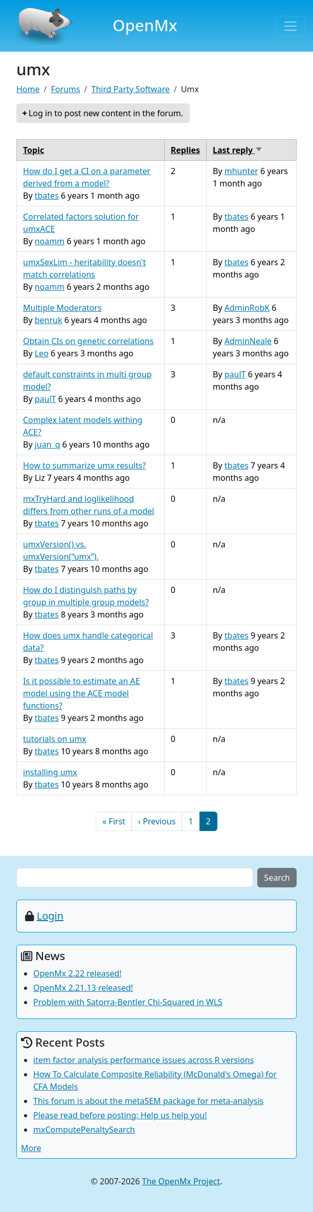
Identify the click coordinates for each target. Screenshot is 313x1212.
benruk (48, 320)
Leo (42, 353)
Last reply (238, 150)
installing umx (50, 772)
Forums (65, 89)
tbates (47, 195)
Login (50, 916)
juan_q (47, 444)
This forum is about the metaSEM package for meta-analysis (148, 1101)
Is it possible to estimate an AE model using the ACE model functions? (81, 693)
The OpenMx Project (181, 1181)
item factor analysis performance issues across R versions (143, 1060)
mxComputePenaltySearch (84, 1129)
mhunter (241, 171)
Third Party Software (131, 89)
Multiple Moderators (62, 307)
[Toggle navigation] (290, 26)
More (31, 1148)
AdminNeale (248, 341)
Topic (33, 150)
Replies (185, 150)
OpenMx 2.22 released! (77, 973)
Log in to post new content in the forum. (106, 113)
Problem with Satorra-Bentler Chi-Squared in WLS (127, 1002)
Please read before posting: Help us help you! (120, 1115)
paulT (45, 399)
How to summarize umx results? (84, 465)
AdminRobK (247, 307)
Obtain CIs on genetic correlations (88, 341)
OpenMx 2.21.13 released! (83, 987)
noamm (49, 241)
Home (28, 89)
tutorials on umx (54, 739)
